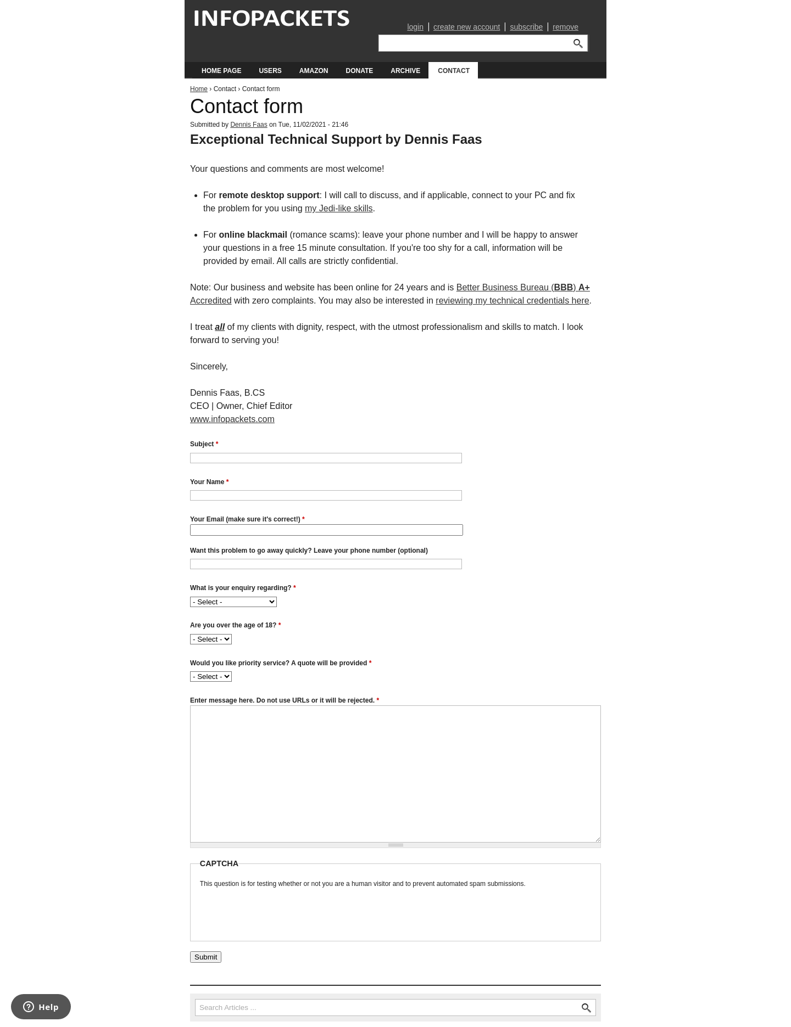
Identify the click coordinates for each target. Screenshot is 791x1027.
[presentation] (283, 910)
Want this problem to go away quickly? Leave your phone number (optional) (309, 550)
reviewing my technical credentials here (512, 300)
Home (199, 89)
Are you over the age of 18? (235, 625)
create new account (466, 27)
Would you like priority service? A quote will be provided (280, 663)
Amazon (313, 71)
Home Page (221, 71)
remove (565, 27)
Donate (359, 71)
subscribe (526, 27)
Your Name (209, 482)
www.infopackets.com (232, 419)
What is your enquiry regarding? (243, 588)
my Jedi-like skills (339, 208)
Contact (454, 71)
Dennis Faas (248, 124)
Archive (405, 71)
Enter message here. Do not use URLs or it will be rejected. (284, 700)
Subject (204, 444)
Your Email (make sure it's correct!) (247, 519)
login (415, 27)
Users (270, 71)
